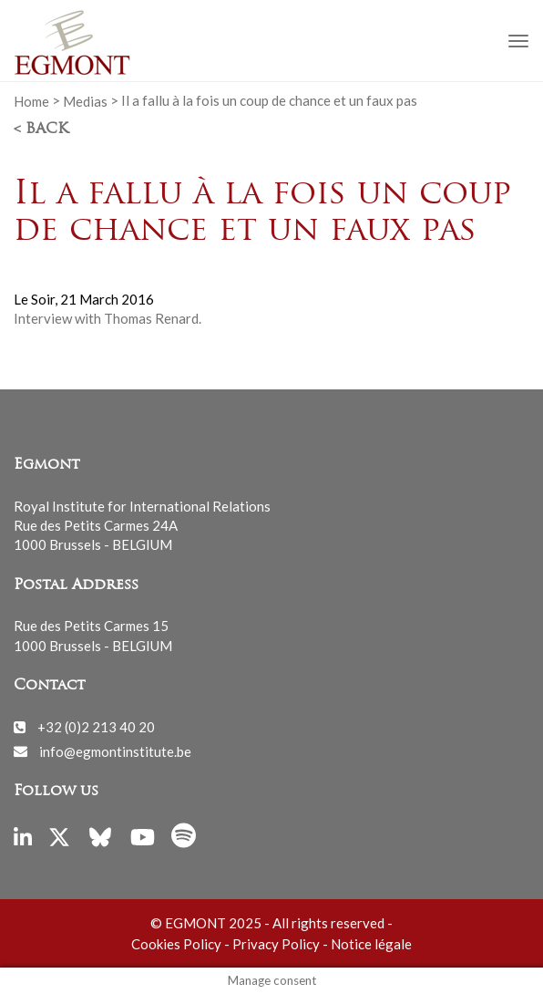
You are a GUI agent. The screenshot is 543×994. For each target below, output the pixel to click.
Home (31, 100)
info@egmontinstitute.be (115, 750)
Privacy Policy (276, 944)
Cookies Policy (176, 944)
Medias (85, 100)
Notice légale (371, 944)
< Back (41, 129)
